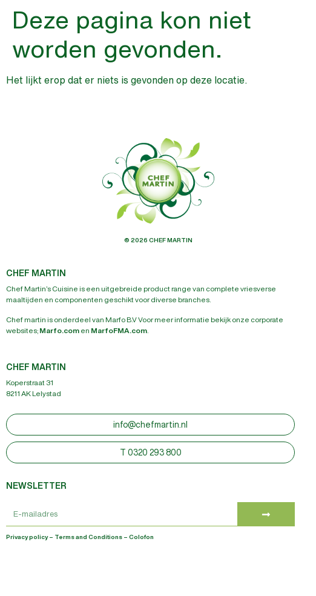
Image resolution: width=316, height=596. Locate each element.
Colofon (141, 537)
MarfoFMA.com (119, 330)
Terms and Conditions (88, 537)
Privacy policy (27, 537)
